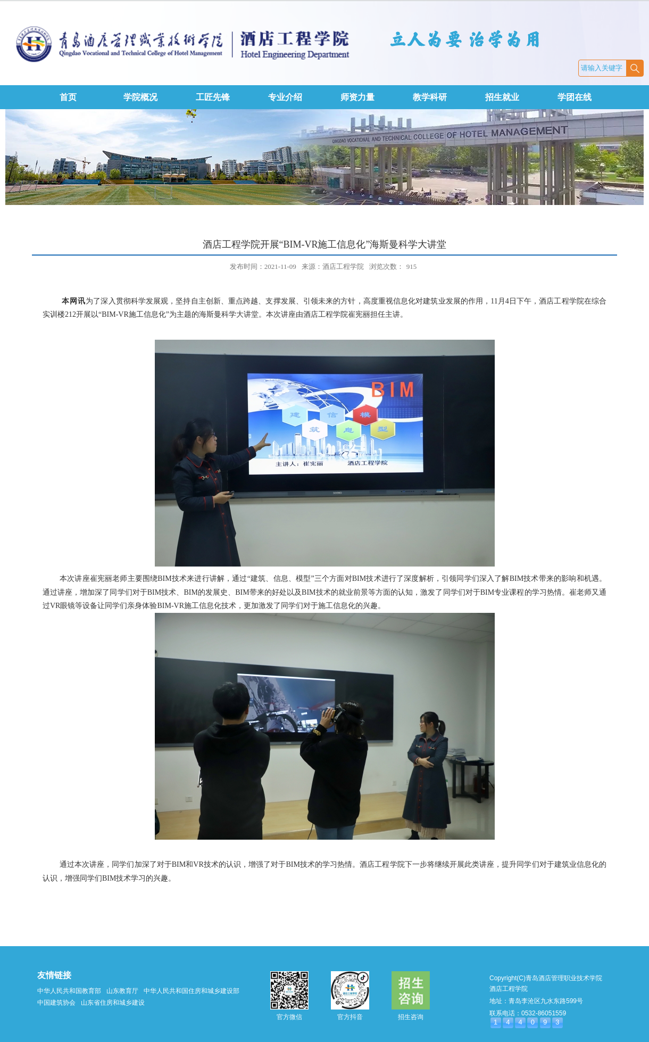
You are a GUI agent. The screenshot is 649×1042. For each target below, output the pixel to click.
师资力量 (357, 97)
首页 (68, 97)
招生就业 (502, 97)
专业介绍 (285, 97)
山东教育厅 (122, 991)
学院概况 (140, 97)
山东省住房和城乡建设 (113, 1002)
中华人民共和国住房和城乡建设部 (191, 991)
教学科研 (430, 97)
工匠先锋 (213, 97)
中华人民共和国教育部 (69, 991)
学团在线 (575, 97)
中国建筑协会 (56, 1002)
